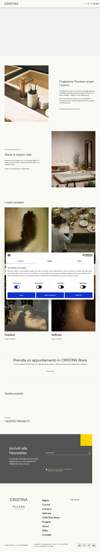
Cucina (46, 504)
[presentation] (60, 462)
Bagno (45, 500)
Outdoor (10, 335)
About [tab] (79, 261)
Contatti (46, 534)
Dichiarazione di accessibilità (46, 546)
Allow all (79, 295)
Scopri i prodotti (10, 339)
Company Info (37, 544)
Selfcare (56, 335)
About (45, 526)
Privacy (37, 546)
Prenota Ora (50, 371)
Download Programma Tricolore (69, 109)
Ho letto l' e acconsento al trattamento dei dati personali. (60, 469)
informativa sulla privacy (58, 469)
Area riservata (74, 500)
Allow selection (50, 295)
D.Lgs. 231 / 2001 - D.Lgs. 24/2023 (60, 544)
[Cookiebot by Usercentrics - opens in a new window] (83, 255)
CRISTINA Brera (50, 517)
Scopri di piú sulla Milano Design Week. (17, 169)
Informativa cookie (46, 544)
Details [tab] (50, 261)
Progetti (46, 521)
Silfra (45, 530)
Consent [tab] (21, 261)
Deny (21, 295)
